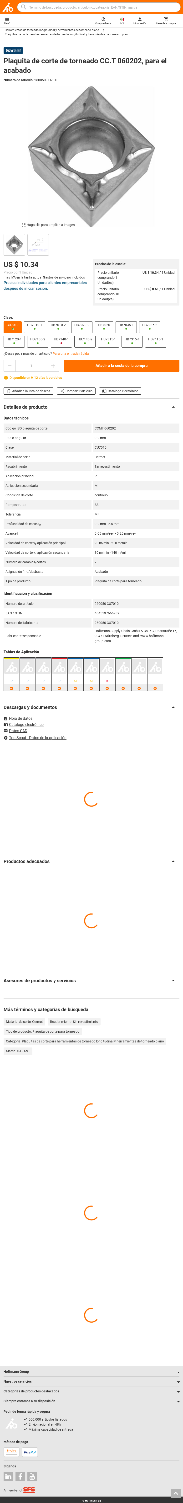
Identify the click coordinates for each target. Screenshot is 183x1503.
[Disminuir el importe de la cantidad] (9, 366)
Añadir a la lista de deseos (28, 391)
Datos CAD (15, 731)
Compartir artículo (76, 391)
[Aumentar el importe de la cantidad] (53, 366)
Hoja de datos (18, 718)
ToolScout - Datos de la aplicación (35, 737)
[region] (91, 244)
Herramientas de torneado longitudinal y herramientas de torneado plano (52, 30)
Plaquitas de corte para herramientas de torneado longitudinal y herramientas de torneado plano (67, 34)
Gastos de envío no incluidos (64, 277)
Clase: (8, 317)
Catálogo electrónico (120, 391)
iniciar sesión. (36, 288)
